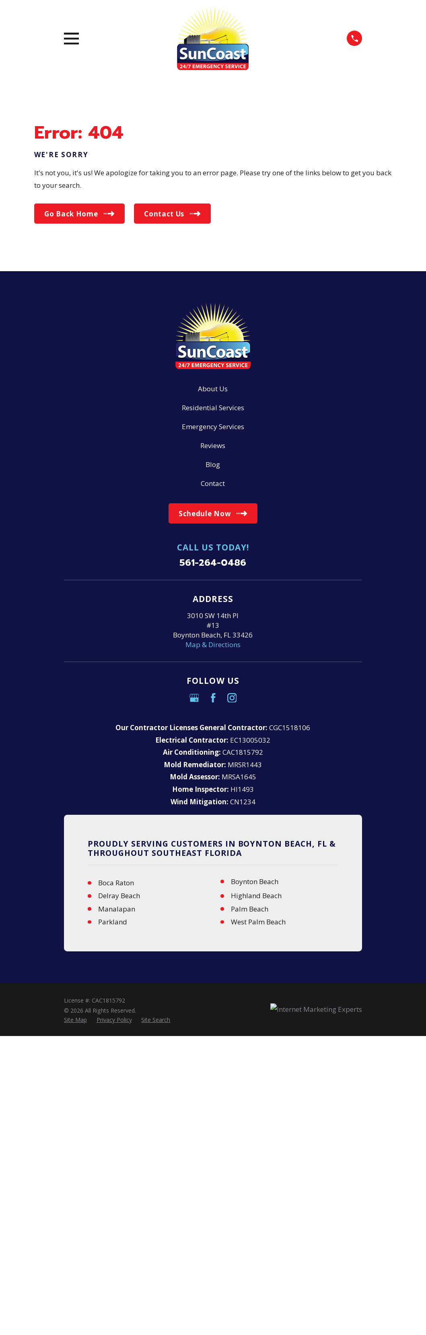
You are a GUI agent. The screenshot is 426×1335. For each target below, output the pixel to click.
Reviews (212, 445)
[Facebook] (213, 698)
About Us (213, 388)
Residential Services (213, 407)
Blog (213, 464)
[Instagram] (232, 698)
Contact (213, 483)
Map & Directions (213, 644)
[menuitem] (75, 1020)
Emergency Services (213, 426)
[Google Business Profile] (194, 698)
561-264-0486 (212, 563)
